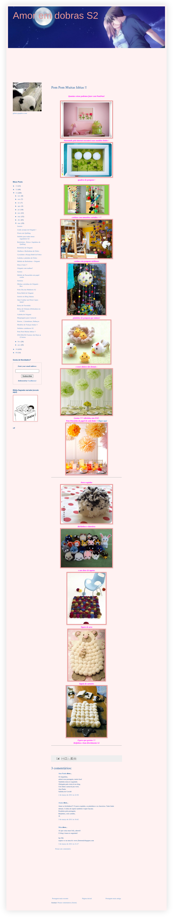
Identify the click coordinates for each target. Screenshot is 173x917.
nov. (19, 196)
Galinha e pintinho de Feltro (27, 258)
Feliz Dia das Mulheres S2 (26, 290)
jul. (19, 210)
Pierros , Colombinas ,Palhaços (28, 321)
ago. (19, 206)
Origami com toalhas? (25, 268)
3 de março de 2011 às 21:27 (68, 844)
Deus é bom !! (22, 265)
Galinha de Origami (24, 314)
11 (17, 193)
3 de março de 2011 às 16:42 (68, 819)
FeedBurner (32, 381)
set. (19, 203)
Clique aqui (102, 421)
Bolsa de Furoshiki (23, 305)
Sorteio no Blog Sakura (25, 296)
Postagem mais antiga (113, 898)
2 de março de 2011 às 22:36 (68, 795)
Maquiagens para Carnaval (26, 318)
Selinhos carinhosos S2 (25, 328)
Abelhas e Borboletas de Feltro (28, 251)
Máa (60, 827)
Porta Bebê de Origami (25, 293)
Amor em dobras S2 (55, 15)
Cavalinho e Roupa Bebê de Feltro (29, 255)
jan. (19, 345)
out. (19, 199)
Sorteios (20, 281)
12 (17, 189)
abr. (19, 220)
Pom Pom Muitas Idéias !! (26, 332)
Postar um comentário (63, 849)
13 (17, 186)
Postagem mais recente (60, 898)
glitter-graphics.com (20, 113)
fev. (19, 341)
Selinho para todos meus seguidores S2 (25, 237)
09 (17, 352)
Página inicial (87, 898)
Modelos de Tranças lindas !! (27, 325)
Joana (60, 803)
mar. (19, 223)
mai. (19, 216)
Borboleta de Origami (25, 248)
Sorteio (19, 226)
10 (17, 349)
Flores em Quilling (23, 233)
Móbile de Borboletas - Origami (28, 261)
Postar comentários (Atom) (67, 903)
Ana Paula (62, 773)
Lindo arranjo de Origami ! (26, 230)
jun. (19, 213)
